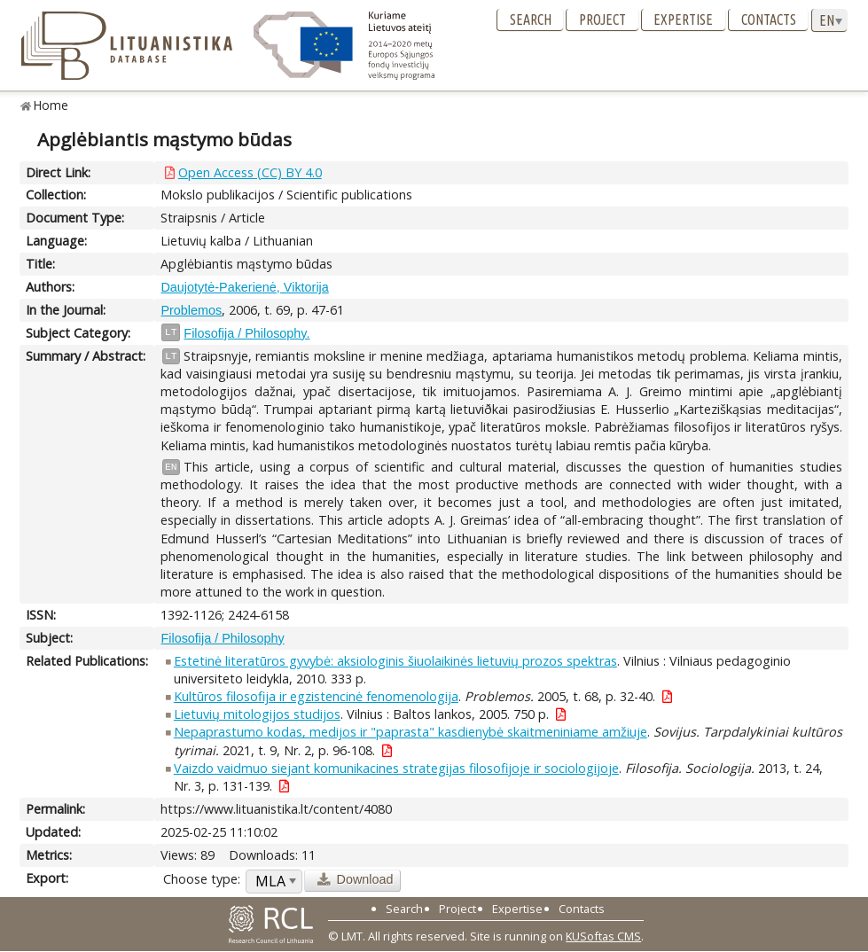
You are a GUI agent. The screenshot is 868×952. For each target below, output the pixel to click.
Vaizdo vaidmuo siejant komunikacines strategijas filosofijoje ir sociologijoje (396, 768)
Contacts (768, 19)
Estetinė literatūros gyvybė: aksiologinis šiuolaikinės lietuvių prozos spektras (395, 660)
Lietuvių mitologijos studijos (257, 714)
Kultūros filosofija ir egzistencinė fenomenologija (316, 696)
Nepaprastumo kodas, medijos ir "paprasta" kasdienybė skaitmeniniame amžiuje (410, 731)
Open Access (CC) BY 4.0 (250, 172)
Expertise (683, 19)
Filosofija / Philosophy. (246, 333)
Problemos (191, 310)
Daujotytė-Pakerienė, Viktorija (244, 287)
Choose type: (201, 878)
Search (530, 19)
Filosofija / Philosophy (222, 638)
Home (51, 105)
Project (602, 19)
